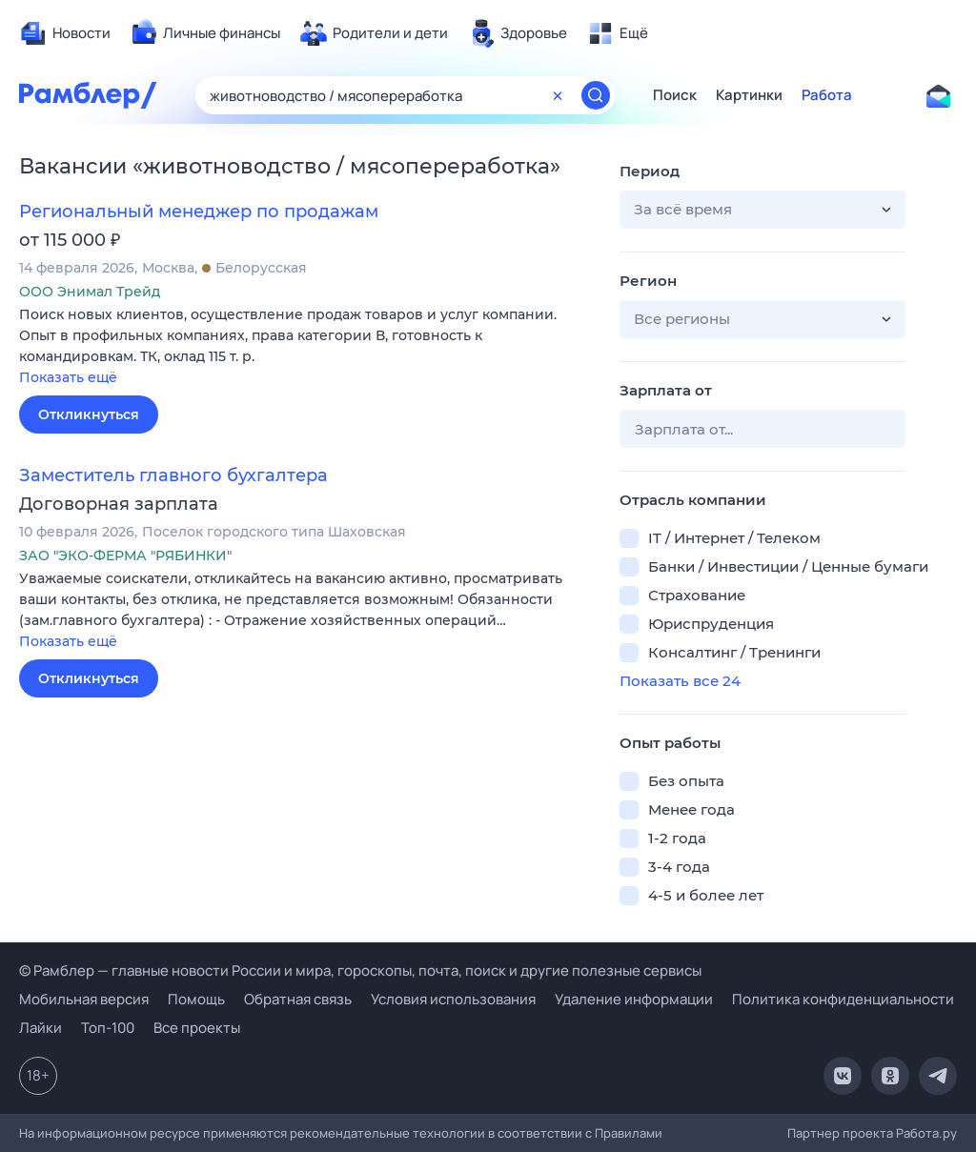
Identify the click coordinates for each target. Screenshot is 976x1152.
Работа (827, 95)
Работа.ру (926, 1133)
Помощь (196, 999)
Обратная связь (298, 999)
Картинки (749, 95)
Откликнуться (88, 414)
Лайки (40, 1028)
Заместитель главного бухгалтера (173, 475)
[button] (305, 347)
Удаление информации (634, 999)
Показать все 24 (680, 681)
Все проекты (196, 1028)
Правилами (628, 1133)
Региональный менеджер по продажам (198, 211)
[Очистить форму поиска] (558, 95)
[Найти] (596, 95)
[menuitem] (65, 33)
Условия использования (453, 999)
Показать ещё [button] (68, 377)
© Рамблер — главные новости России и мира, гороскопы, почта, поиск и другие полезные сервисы (360, 970)
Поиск (675, 95)
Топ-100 (107, 1028)
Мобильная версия (84, 999)
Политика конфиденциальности (843, 999)
